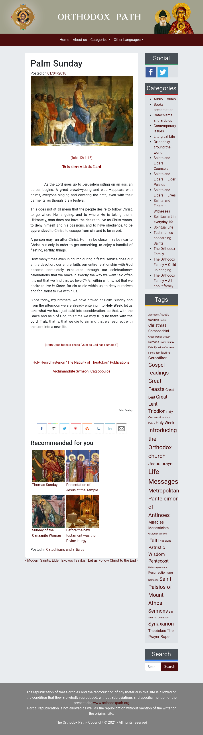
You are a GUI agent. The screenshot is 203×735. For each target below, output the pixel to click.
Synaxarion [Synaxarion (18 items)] (161, 624)
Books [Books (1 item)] (163, 320)
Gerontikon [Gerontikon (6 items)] (158, 358)
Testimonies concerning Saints (163, 238)
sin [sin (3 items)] (171, 611)
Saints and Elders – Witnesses (162, 205)
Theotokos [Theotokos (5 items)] (157, 630)
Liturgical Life (164, 136)
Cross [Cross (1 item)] (151, 336)
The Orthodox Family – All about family (164, 280)
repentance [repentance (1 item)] (161, 567)
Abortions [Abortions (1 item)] (153, 314)
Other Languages (127, 40)
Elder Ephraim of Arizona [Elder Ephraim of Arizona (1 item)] (161, 347)
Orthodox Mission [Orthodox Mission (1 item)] (157, 533)
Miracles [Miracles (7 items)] (156, 522)
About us (80, 40)
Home (64, 40)
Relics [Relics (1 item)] (151, 567)
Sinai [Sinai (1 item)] (151, 617)
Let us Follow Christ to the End (113, 560)
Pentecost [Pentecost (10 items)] (158, 561)
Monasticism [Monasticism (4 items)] (158, 528)
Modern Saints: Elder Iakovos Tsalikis (55, 560)
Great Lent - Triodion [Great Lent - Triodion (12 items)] (158, 404)
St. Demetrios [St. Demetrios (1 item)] (161, 617)
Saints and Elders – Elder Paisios (165, 179)
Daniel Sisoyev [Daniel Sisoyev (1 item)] (162, 336)
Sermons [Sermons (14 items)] (158, 611)
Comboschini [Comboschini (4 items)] (158, 331)
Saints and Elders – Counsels (162, 163)
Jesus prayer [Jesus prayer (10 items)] (161, 463)
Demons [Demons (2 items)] (153, 342)
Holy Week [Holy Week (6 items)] (165, 422)
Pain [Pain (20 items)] (153, 540)
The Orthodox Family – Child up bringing (165, 264)
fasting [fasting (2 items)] (165, 352)
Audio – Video (165, 99)
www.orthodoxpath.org (111, 703)
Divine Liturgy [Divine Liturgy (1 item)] (167, 342)
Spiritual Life (163, 227)
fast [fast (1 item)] (158, 352)
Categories (99, 40)
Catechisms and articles (65, 549)
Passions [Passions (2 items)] (165, 540)
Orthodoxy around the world (162, 147)
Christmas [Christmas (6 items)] (157, 325)
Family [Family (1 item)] (151, 352)
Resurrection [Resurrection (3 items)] (157, 573)
